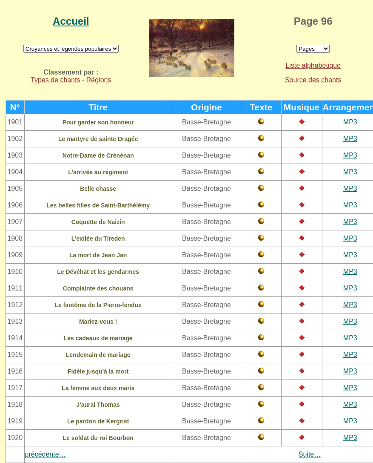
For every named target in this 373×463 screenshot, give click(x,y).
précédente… (45, 454)
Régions (98, 79)
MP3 (350, 122)
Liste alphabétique (313, 65)
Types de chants (55, 79)
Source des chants (313, 79)
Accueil (71, 21)
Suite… (310, 454)
